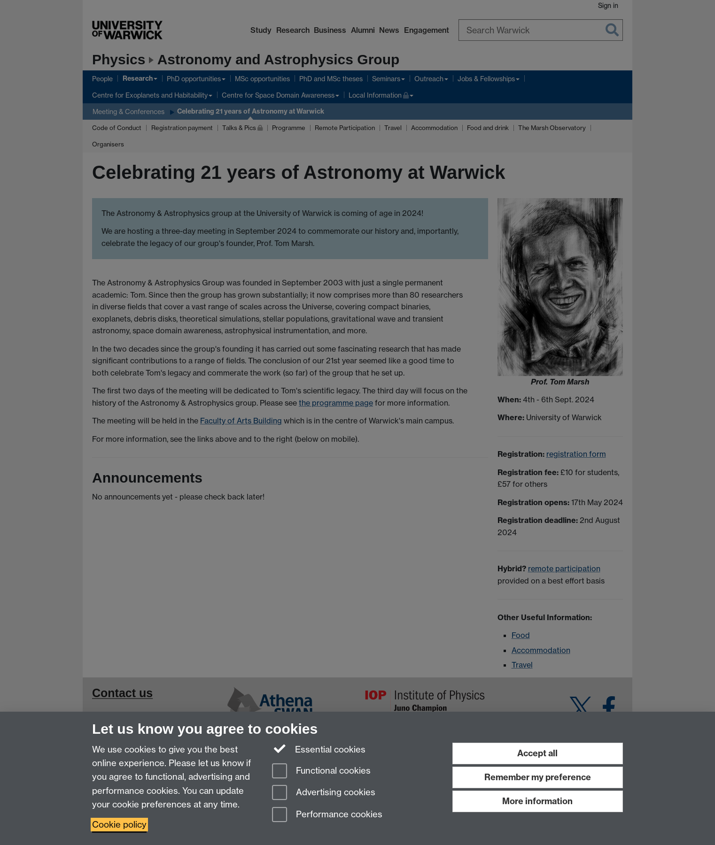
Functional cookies (321, 771)
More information (537, 801)
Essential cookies (318, 749)
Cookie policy (119, 824)
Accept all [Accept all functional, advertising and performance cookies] (537, 753)
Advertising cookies (323, 793)
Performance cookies (327, 815)
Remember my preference (537, 777)
